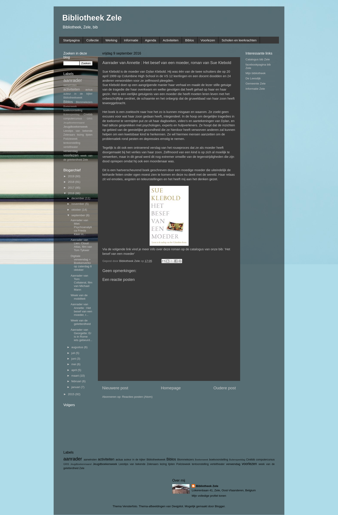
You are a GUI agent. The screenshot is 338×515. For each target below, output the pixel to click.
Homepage (171, 388)
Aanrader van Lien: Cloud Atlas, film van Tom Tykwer (81, 245)
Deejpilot (177, 506)
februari (76, 381)
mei (74, 364)
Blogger (220, 506)
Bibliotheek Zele (92, 17)
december (78, 198)
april (74, 370)
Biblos (189, 40)
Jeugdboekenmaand (73, 122)
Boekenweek (70, 106)
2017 (71, 187)
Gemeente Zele (256, 83)
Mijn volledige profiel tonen (209, 495)
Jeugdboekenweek (75, 126)
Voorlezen (208, 40)
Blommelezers (84, 102)
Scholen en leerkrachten (239, 40)
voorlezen (70, 155)
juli (73, 353)
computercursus (72, 118)
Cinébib (88, 114)
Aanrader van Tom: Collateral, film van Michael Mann (81, 282)
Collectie (92, 40)
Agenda (150, 40)
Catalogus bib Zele (258, 59)
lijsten (89, 134)
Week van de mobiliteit (79, 297)
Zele (85, 159)
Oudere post (224, 388)
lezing (80, 134)
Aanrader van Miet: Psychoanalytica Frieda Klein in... (81, 227)
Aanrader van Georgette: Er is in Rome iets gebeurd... (81, 335)
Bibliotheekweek (72, 97)
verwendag (70, 151)
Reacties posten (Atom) (137, 396)
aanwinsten (70, 85)
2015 (71, 394)
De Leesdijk (253, 78)
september (78, 215)
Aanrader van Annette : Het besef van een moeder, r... (81, 309)
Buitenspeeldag (71, 114)
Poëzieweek (70, 138)
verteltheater (70, 147)
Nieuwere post (115, 388)
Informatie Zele (255, 88)
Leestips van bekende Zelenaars (138, 464)
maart (75, 375)
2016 (71, 193)
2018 (71, 181)
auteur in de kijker (77, 93)
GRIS (89, 118)
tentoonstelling (71, 142)
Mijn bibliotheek (256, 73)
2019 (71, 176)
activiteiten (71, 89)
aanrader (72, 80)
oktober (76, 209)
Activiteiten (170, 40)
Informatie (131, 40)
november (78, 203)
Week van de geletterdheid (81, 322)
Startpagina (71, 40)
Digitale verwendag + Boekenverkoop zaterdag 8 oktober (81, 263)
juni (74, 358)
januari (76, 387)
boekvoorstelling (72, 110)
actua (88, 89)
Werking (111, 40)
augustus (77, 347)
